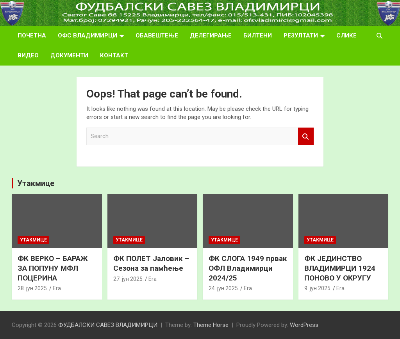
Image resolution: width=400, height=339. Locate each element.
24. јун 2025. (224, 288)
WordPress (304, 324)
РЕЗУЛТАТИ (301, 35)
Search (306, 136)
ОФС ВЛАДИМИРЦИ (87, 35)
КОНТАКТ (114, 55)
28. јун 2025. (33, 288)
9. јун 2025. (318, 288)
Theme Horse (211, 324)
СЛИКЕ (346, 35)
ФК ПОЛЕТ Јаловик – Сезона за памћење (151, 263)
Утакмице (35, 183)
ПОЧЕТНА (32, 35)
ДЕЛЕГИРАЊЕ (211, 35)
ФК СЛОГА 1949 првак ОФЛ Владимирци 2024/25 (248, 268)
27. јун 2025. (128, 279)
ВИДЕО (28, 55)
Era (57, 288)
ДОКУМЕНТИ (69, 55)
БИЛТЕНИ (257, 35)
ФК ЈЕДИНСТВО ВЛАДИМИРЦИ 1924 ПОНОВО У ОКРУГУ (339, 268)
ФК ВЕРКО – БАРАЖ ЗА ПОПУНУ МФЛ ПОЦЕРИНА (53, 268)
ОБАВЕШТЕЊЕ (157, 35)
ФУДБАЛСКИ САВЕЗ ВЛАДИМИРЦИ (107, 324)
